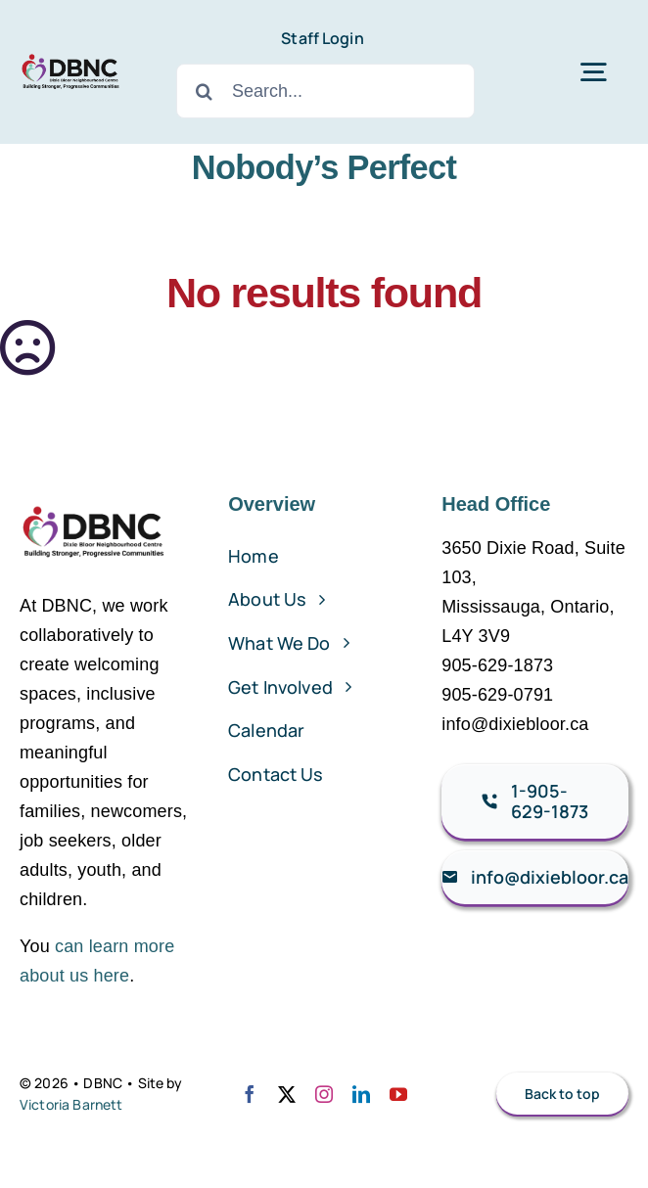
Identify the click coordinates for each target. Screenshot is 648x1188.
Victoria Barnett (71, 1104)
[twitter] (287, 1094)
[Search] (203, 91)
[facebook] (249, 1094)
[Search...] (325, 91)
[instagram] (324, 1094)
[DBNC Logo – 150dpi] (71, 55)
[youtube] (398, 1094)
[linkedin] (361, 1094)
